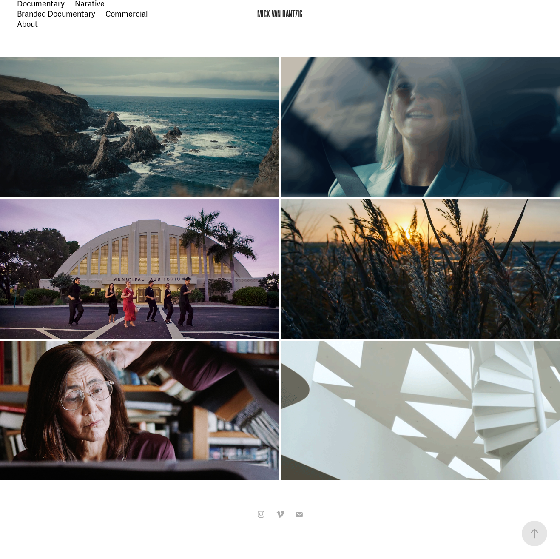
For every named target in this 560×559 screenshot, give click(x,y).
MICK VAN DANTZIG (279, 14)
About (27, 24)
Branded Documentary (56, 14)
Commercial (126, 14)
